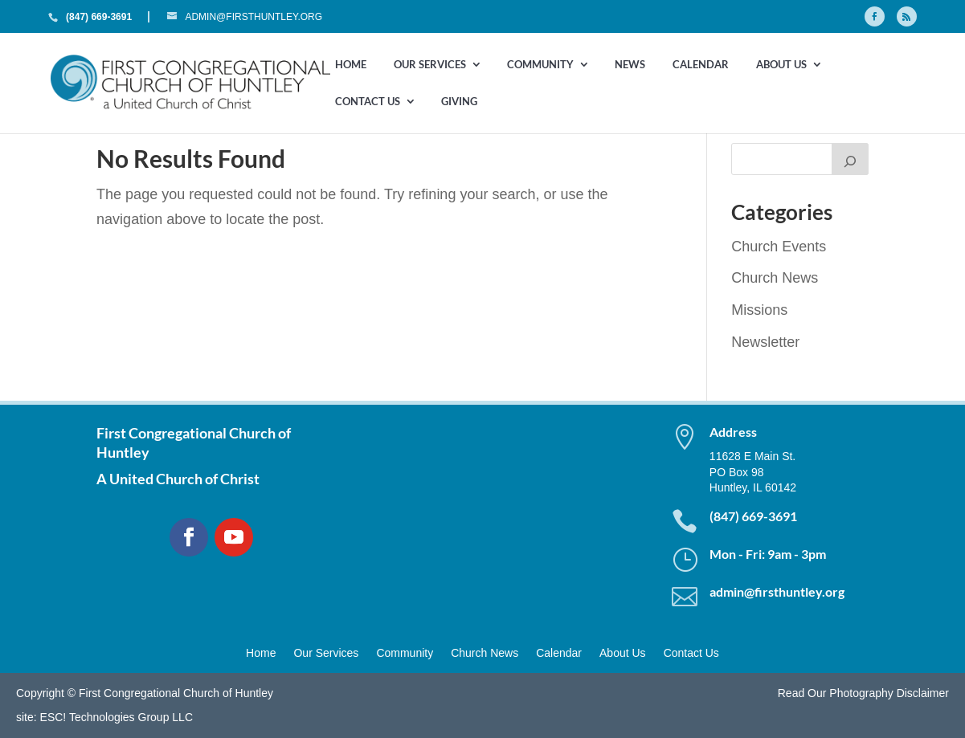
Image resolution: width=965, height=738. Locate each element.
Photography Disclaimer (889, 693)
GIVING (459, 102)
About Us (781, 65)
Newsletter (765, 342)
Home (350, 65)
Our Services (430, 65)
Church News (774, 278)
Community (540, 65)
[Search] (850, 159)
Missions (759, 310)
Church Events (778, 247)
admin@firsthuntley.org (776, 591)
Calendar (701, 65)
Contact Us (367, 102)
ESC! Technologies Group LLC (116, 717)
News (630, 65)
